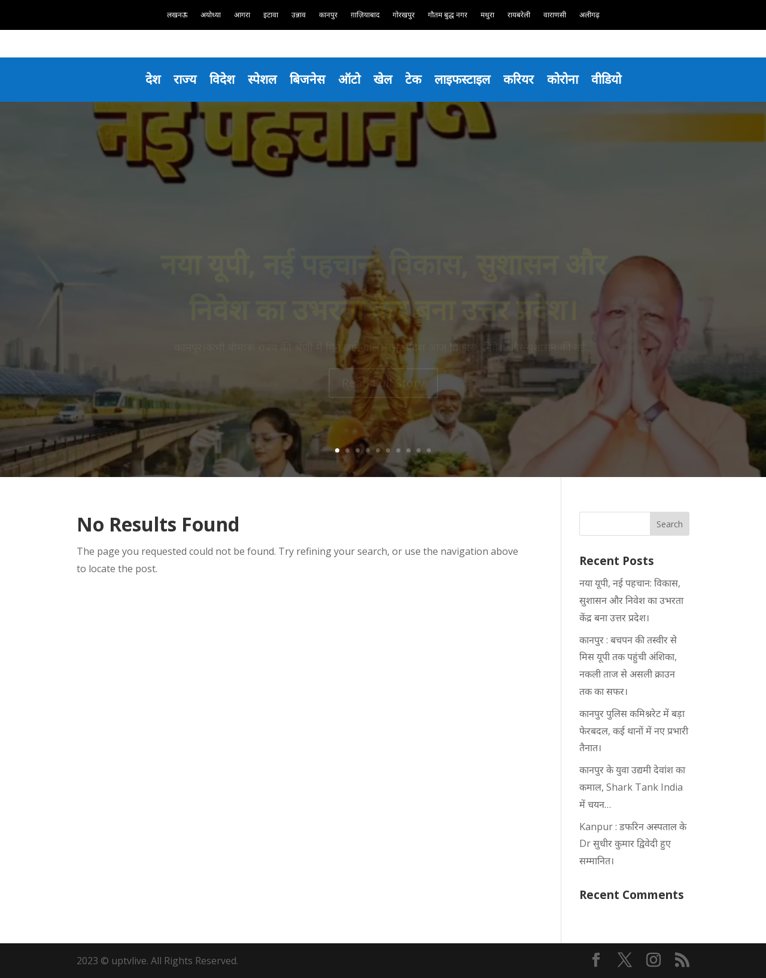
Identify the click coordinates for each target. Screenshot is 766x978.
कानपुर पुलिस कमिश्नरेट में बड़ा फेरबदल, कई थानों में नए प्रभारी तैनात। (633, 731)
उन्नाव (298, 15)
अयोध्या (210, 15)
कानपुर (328, 15)
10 (429, 450)
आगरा (242, 15)
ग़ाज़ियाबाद (365, 15)
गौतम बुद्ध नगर (447, 15)
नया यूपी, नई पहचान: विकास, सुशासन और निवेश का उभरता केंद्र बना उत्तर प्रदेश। (631, 600)
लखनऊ (177, 15)
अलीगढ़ (589, 15)
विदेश (222, 79)
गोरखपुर (404, 15)
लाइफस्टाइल (462, 79)
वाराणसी (554, 15)
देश (152, 79)
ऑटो (349, 79)
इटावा (270, 15)
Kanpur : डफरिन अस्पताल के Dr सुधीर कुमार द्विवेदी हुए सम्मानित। (632, 844)
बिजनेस (307, 79)
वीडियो (606, 79)
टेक (413, 79)
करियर (518, 79)
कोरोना (562, 79)
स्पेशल (262, 79)
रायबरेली (518, 15)
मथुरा (487, 15)
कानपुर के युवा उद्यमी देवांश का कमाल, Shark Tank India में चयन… (632, 787)
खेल (382, 79)
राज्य (185, 79)
